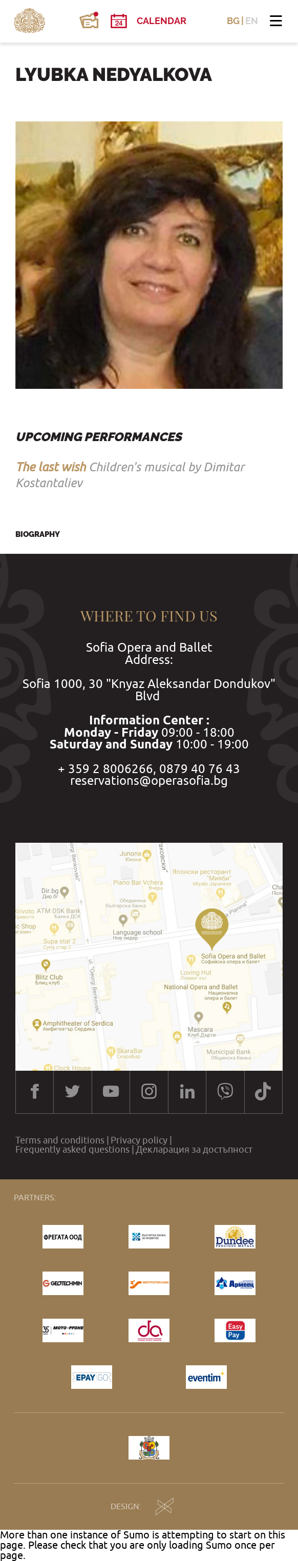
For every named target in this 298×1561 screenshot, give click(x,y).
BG (233, 21)
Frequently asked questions (72, 1149)
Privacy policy (139, 1140)
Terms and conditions (59, 1140)
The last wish (50, 467)
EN (251, 21)
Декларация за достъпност (194, 1149)
